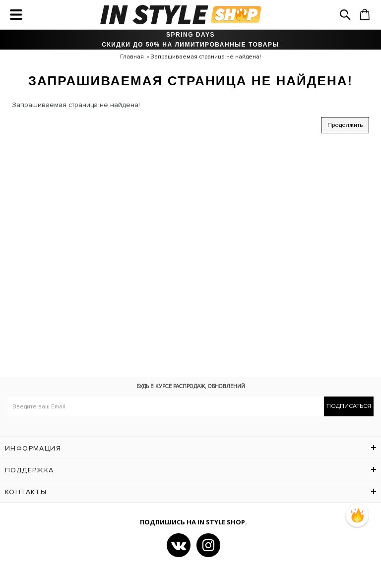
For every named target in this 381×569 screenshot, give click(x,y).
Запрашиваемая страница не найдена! (206, 56)
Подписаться (348, 406)
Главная (132, 56)
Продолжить (345, 125)
